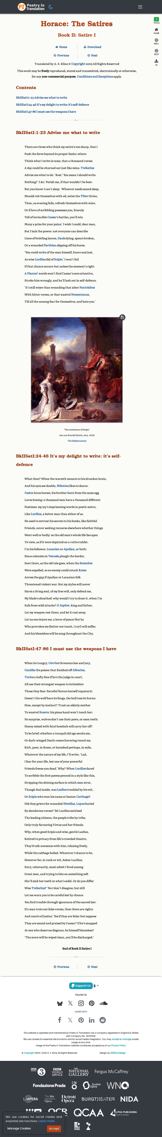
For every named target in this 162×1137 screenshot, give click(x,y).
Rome (82, 570)
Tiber (84, 196)
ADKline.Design (118, 1052)
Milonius (63, 486)
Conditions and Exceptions (95, 76)
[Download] (156, 62)
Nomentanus (80, 294)
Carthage (82, 796)
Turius (29, 677)
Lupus (80, 803)
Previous (61, 55)
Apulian (69, 549)
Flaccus (32, 273)
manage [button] (126, 1039)
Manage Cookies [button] (19, 1128)
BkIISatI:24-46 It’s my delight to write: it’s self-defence (52, 104)
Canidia (29, 670)
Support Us (81, 986)
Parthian (50, 245)
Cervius (53, 663)
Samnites (86, 563)
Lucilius (40, 259)
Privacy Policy (118, 1045)
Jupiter (64, 605)
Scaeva (44, 712)
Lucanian (53, 549)
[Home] (156, 31)
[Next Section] (156, 52)
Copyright (78, 64)
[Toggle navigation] (140, 6)
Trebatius (87, 168)
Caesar (52, 217)
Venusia (53, 556)
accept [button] (115, 1039)
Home (61, 47)
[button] (51, 6)
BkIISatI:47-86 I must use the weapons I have (46, 111)
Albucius (78, 670)
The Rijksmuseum (76, 441)
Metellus (69, 803)
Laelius (62, 789)
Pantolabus (87, 287)
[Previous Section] (156, 41)
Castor (28, 493)
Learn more (46, 1121)
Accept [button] (54, 1129)
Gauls (61, 238)
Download (92, 47)
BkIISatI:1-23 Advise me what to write (41, 97)
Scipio (58, 259)
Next (93, 55)
